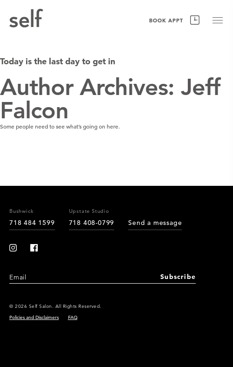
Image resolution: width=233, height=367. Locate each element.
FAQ (72, 317)
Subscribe (178, 276)
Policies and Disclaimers (34, 317)
